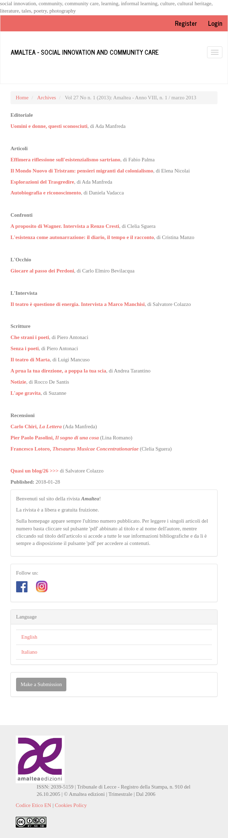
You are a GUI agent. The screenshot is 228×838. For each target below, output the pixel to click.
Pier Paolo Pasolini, (54, 437)
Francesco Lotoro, (74, 449)
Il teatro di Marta (30, 359)
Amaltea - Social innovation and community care (85, 52)
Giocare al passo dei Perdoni (42, 271)
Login (215, 23)
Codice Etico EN (33, 805)
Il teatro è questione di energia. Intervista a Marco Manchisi (77, 304)
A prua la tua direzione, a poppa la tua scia (58, 371)
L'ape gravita (25, 393)
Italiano (29, 652)
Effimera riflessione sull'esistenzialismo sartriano (65, 159)
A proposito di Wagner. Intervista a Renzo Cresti (64, 226)
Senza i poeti (24, 348)
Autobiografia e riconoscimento (45, 192)
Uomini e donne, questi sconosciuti (48, 126)
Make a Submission (41, 684)
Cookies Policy (71, 805)
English (29, 637)
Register (186, 23)
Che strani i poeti (29, 337)
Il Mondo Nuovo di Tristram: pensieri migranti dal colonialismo (81, 171)
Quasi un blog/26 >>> (34, 471)
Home (22, 97)
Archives (46, 97)
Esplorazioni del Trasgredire (42, 182)
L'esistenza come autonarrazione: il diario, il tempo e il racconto (82, 237)
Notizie (18, 382)
